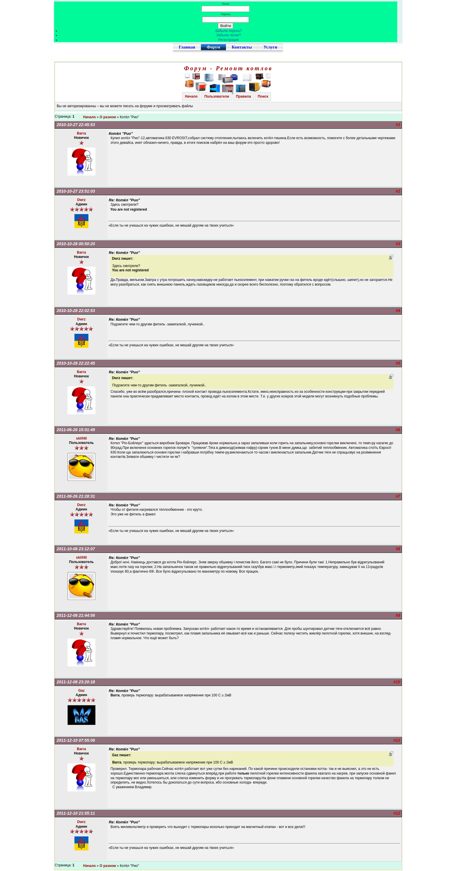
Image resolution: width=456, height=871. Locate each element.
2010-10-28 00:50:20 (76, 243)
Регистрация (228, 40)
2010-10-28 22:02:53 (76, 310)
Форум (213, 47)
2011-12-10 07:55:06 (76, 740)
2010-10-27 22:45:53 (76, 124)
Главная (187, 47)
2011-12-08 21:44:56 (76, 615)
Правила (243, 96)
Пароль (225, 14)
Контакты (242, 47)
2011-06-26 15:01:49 (76, 429)
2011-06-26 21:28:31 (76, 496)
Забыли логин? (228, 35)
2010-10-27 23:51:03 (76, 191)
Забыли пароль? (228, 31)
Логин (225, 3)
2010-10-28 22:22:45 (76, 363)
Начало (191, 96)
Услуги (270, 47)
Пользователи (216, 96)
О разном (108, 117)
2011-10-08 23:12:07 (76, 548)
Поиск (263, 96)
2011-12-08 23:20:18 (76, 682)
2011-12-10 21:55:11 (76, 813)
